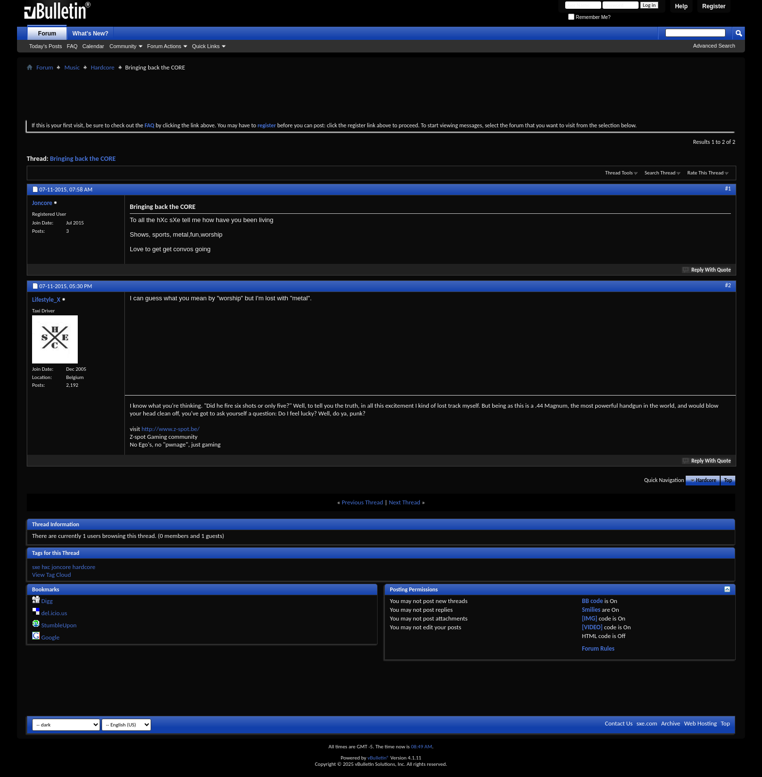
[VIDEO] (592, 627)
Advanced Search (714, 46)
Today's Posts (45, 46)
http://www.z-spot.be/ (170, 428)
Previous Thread (362, 502)
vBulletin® (378, 758)
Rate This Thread (706, 173)
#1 (728, 188)
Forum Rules (598, 648)
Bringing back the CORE (83, 159)
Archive (670, 723)
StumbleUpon (59, 625)
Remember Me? (589, 17)
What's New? (90, 33)
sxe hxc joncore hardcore (63, 566)
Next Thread (404, 502)
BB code (592, 600)
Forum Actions (164, 46)
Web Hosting (700, 723)
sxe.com (647, 723)
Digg (46, 600)
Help (681, 6)
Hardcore (103, 67)
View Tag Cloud (51, 574)
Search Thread (659, 173)
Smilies (591, 609)
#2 (728, 285)
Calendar (93, 46)
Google (50, 637)
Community (123, 46)
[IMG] (589, 618)
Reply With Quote (707, 270)
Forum (47, 33)
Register (714, 6)
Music (72, 67)
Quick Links (206, 46)
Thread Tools (619, 173)
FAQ (72, 46)
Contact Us (619, 723)
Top (728, 480)
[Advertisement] (381, 95)
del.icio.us (54, 613)
